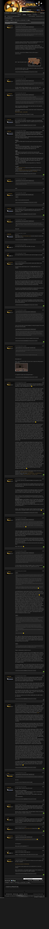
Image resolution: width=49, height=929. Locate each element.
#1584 (43, 786)
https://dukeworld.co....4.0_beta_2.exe (30, 474)
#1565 (43, 130)
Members (29, 14)
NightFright (9, 119)
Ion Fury (35, 896)
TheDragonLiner (10, 25)
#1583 (43, 772)
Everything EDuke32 (8, 17)
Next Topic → (42, 880)
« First (11, 20)
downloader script (22, 167)
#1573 (43, 261)
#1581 (43, 675)
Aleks (8, 79)
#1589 (43, 850)
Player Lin (9, 518)
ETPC (8, 245)
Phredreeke (9, 859)
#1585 (43, 804)
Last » (29, 20)
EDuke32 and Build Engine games (13, 16)
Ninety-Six (9, 179)
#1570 (43, 233)
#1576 (43, 382)
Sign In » (24, 8)
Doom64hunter (9, 93)
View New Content (39, 16)
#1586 (43, 817)
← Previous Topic (29, 880)
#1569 (43, 219)
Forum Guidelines (32, 16)
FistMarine (9, 571)
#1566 (43, 178)
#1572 (43, 253)
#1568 (43, 207)
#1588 (43, 835)
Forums (24, 14)
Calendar (35, 14)
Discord (19, 14)
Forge (8, 773)
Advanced (41, 13)
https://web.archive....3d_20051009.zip (34, 473)
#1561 (43, 25)
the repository (34, 171)
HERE (38, 712)
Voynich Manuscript (28, 828)
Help (38, 10)
